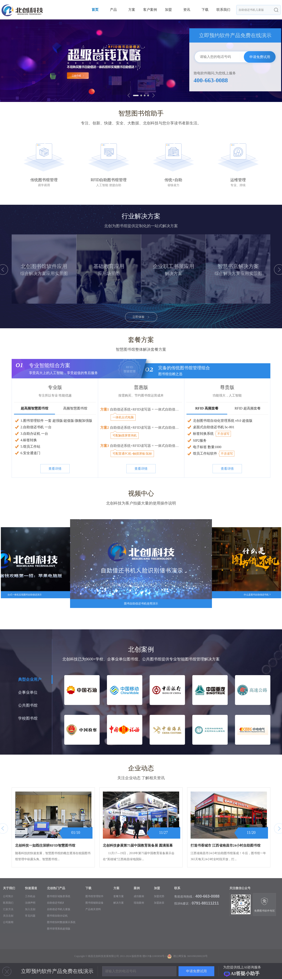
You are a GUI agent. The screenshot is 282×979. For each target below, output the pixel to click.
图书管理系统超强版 (58, 928)
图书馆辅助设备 (94, 902)
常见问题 (30, 915)
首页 (95, 9)
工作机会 (30, 896)
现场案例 (139, 902)
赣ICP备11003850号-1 (155, 956)
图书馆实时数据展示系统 (61, 922)
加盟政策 (159, 902)
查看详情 (55, 468)
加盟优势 (159, 896)
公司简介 (8, 896)
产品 (113, 9)
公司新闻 (8, 922)
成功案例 (139, 896)
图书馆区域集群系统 (58, 896)
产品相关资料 (93, 909)
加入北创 (30, 909)
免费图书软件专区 (264, 905)
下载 (205, 9)
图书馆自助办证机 (57, 915)
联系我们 (223, 9)
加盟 (168, 9)
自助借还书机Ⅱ (55, 902)
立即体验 (141, 317)
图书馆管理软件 (94, 896)
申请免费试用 (259, 57)
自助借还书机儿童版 (58, 909)
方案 (131, 9)
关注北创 (8, 915)
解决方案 (118, 902)
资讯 (186, 9)
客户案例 (150, 9)
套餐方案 (118, 896)
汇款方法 (8, 909)
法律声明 (30, 902)
